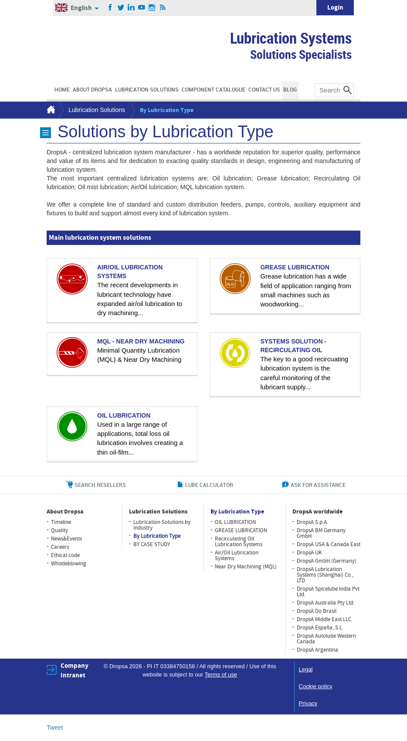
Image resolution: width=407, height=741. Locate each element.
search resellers (100, 484)
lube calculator (209, 484)
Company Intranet (74, 670)
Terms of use (221, 674)
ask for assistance (318, 484)
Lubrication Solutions (96, 109)
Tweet (55, 727)
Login (335, 7)
